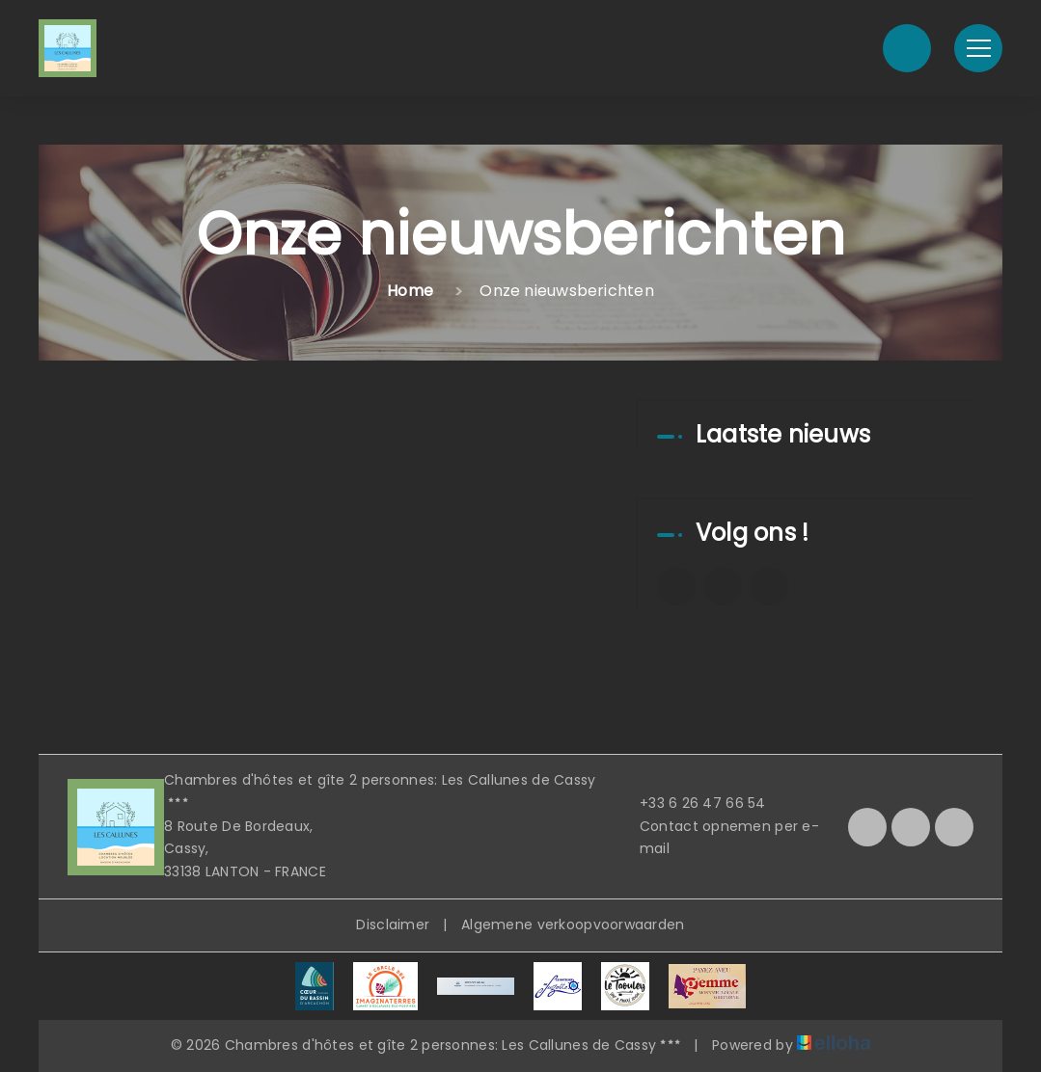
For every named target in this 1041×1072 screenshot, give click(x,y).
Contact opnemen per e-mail (718, 838)
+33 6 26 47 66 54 (691, 803)
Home (410, 291)
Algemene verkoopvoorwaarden (573, 924)
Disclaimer (392, 924)
